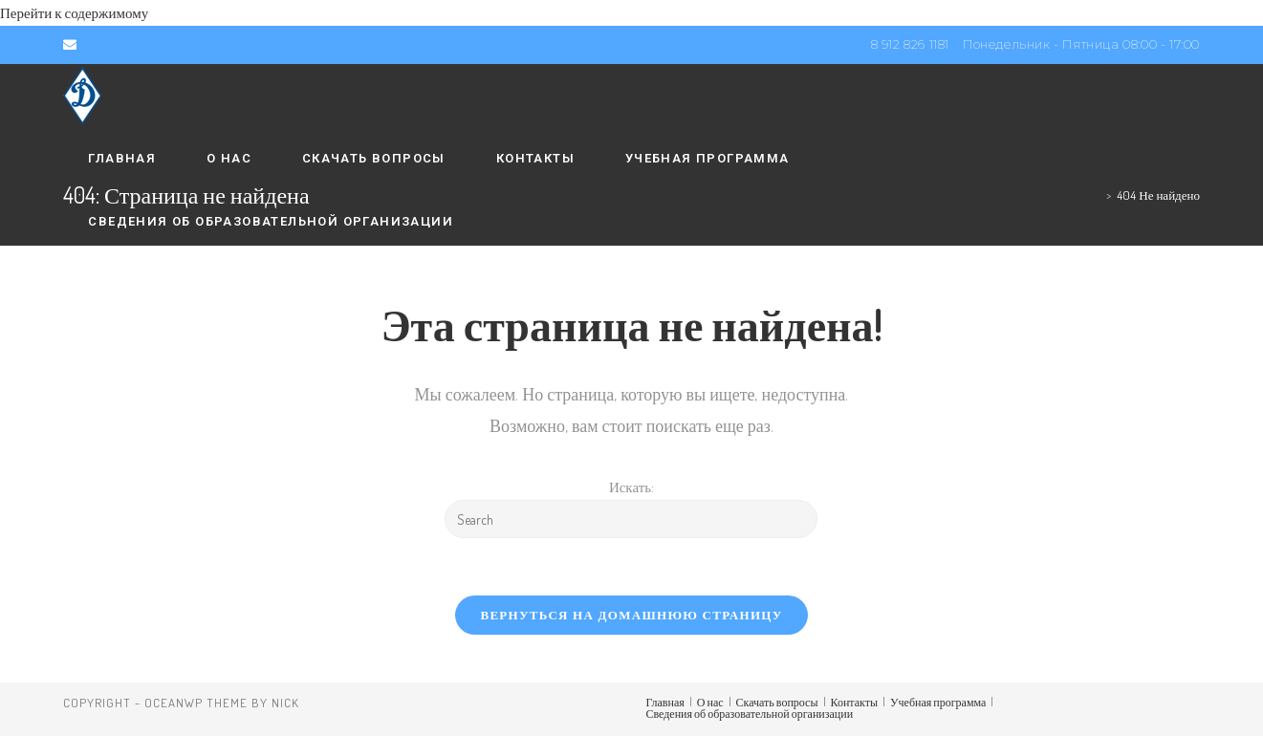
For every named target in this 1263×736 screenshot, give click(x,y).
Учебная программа (938, 702)
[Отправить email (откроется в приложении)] (72, 44)
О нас (710, 702)
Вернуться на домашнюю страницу (631, 614)
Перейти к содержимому (74, 13)
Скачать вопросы (777, 702)
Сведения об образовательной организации (750, 713)
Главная (665, 702)
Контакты (855, 702)
